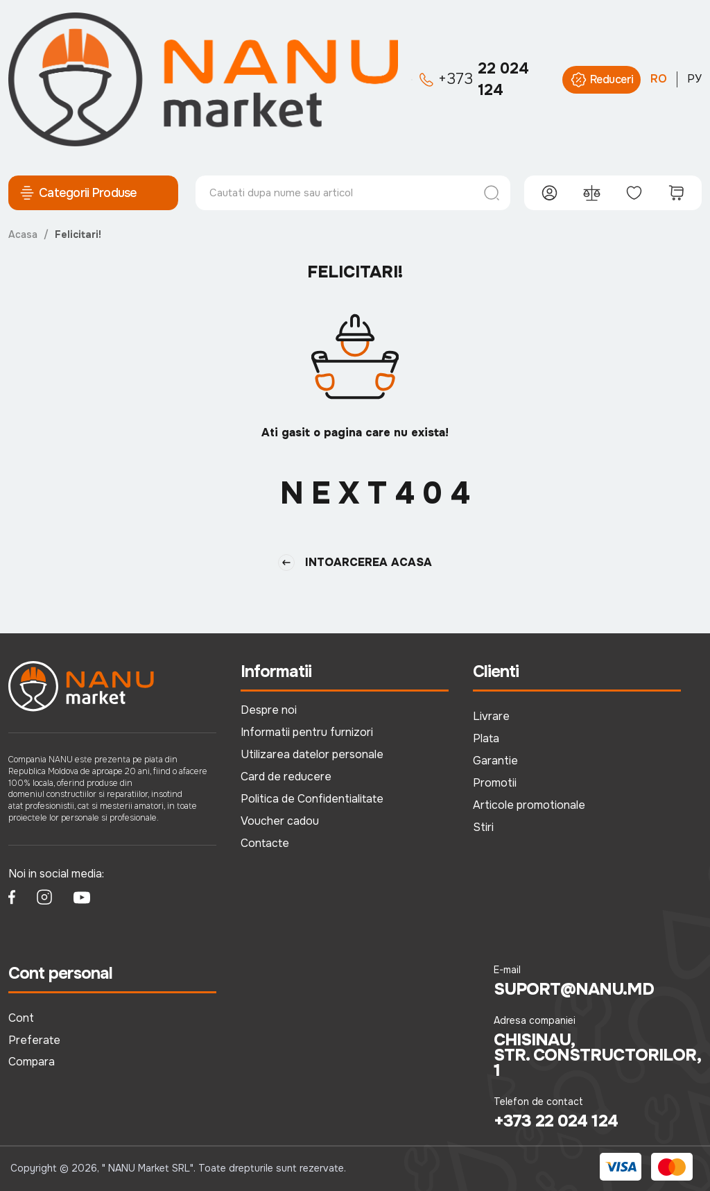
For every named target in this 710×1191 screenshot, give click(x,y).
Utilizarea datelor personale (312, 754)
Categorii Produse (78, 193)
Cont (21, 1018)
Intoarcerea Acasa (355, 562)
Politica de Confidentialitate (312, 798)
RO (658, 78)
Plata (486, 738)
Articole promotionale (529, 805)
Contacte (265, 843)
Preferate (34, 1040)
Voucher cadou (280, 821)
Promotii (495, 783)
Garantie (495, 760)
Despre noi (269, 710)
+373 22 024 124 (556, 1121)
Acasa (22, 234)
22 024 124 (474, 79)
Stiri (483, 827)
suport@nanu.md (574, 989)
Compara (31, 1061)
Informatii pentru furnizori (307, 732)
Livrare (491, 716)
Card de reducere (286, 776)
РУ (694, 78)
